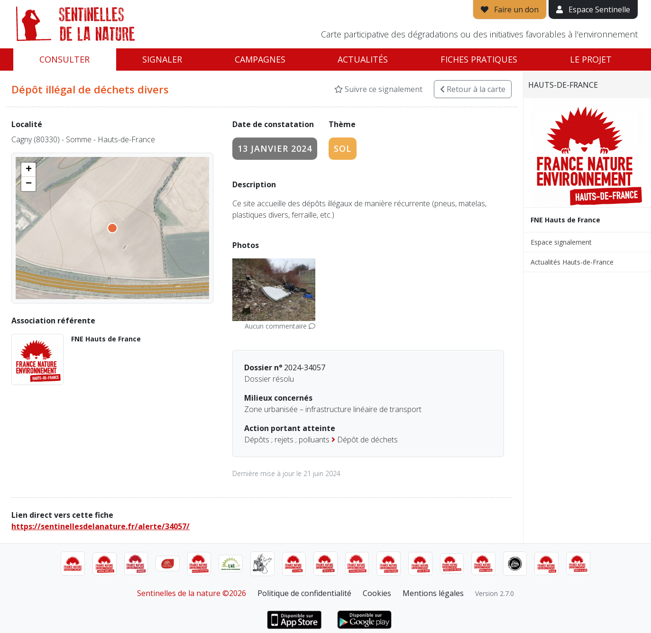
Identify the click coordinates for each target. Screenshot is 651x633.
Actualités (363, 59)
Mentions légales (433, 593)
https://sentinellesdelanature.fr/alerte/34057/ (100, 526)
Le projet (591, 59)
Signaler (162, 59)
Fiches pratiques (478, 59)
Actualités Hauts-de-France (572, 261)
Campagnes (260, 59)
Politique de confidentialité (304, 593)
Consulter (64, 59)
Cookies (377, 593)
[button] (28, 170)
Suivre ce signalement (378, 89)
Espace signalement (561, 242)
